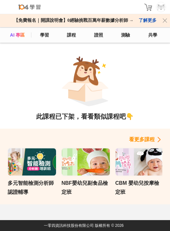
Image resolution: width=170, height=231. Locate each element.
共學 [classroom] (152, 35)
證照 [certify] (98, 35)
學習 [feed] (44, 35)
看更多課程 (142, 139)
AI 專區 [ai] (17, 35)
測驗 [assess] (125, 35)
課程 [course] (71, 35)
